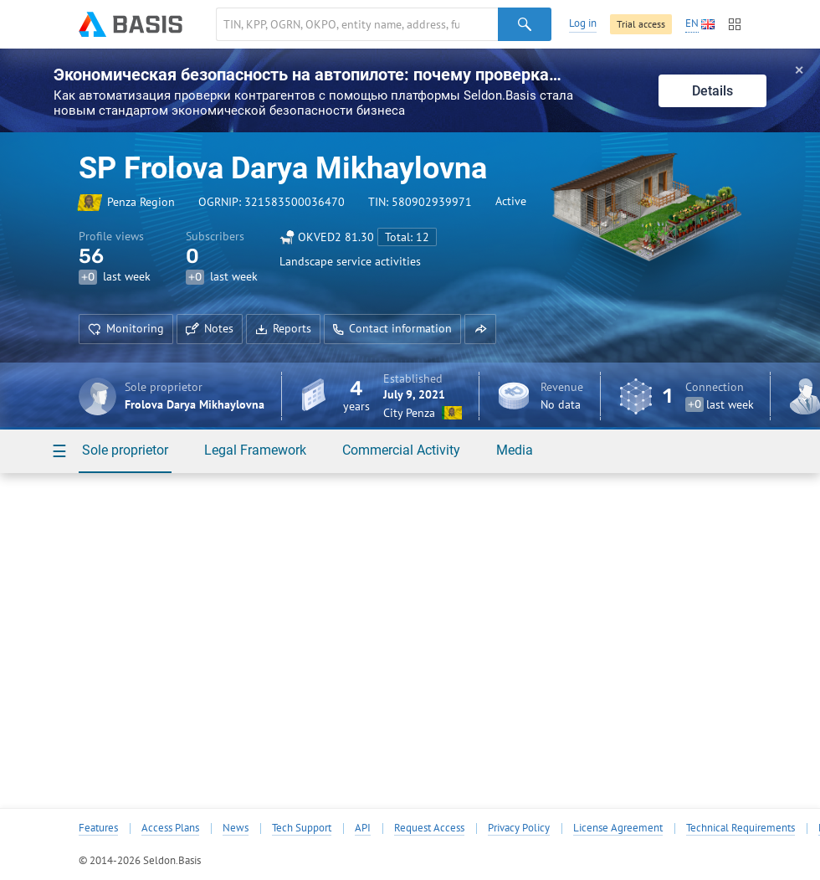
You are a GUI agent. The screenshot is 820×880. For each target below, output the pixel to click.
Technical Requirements (740, 828)
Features (98, 828)
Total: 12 (407, 236)
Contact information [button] (392, 328)
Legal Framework (255, 450)
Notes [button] (209, 328)
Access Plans (170, 828)
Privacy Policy (519, 828)
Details (712, 91)
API (363, 828)
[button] (480, 329)
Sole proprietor (125, 450)
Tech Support (301, 828)
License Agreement (618, 828)
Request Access (429, 828)
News (236, 828)
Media (514, 450)
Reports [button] (283, 328)
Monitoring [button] (126, 328)
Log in (583, 23)
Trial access (641, 24)
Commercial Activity (401, 450)
